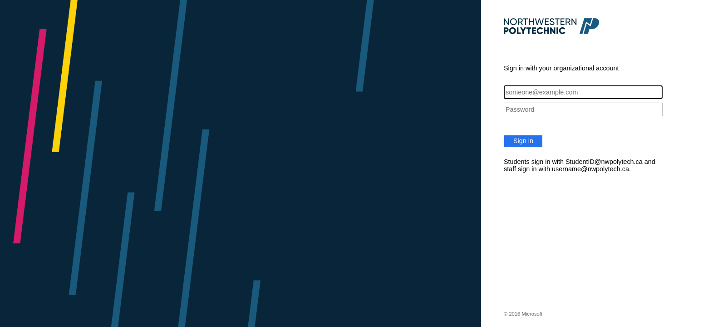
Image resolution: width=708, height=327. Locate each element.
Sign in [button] (523, 140)
